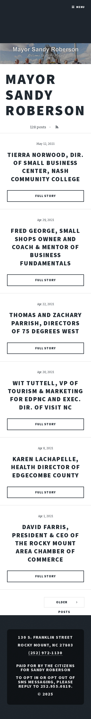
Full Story (45, 196)
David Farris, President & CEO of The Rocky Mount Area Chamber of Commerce (45, 543)
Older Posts (63, 604)
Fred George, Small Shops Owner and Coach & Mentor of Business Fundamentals (46, 247)
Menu (80, 7)
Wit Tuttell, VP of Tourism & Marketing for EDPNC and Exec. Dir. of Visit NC (45, 395)
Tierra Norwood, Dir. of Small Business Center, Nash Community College (45, 167)
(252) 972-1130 (45, 652)
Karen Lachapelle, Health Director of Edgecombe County (45, 467)
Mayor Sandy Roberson (45, 94)
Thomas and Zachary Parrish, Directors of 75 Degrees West (45, 323)
